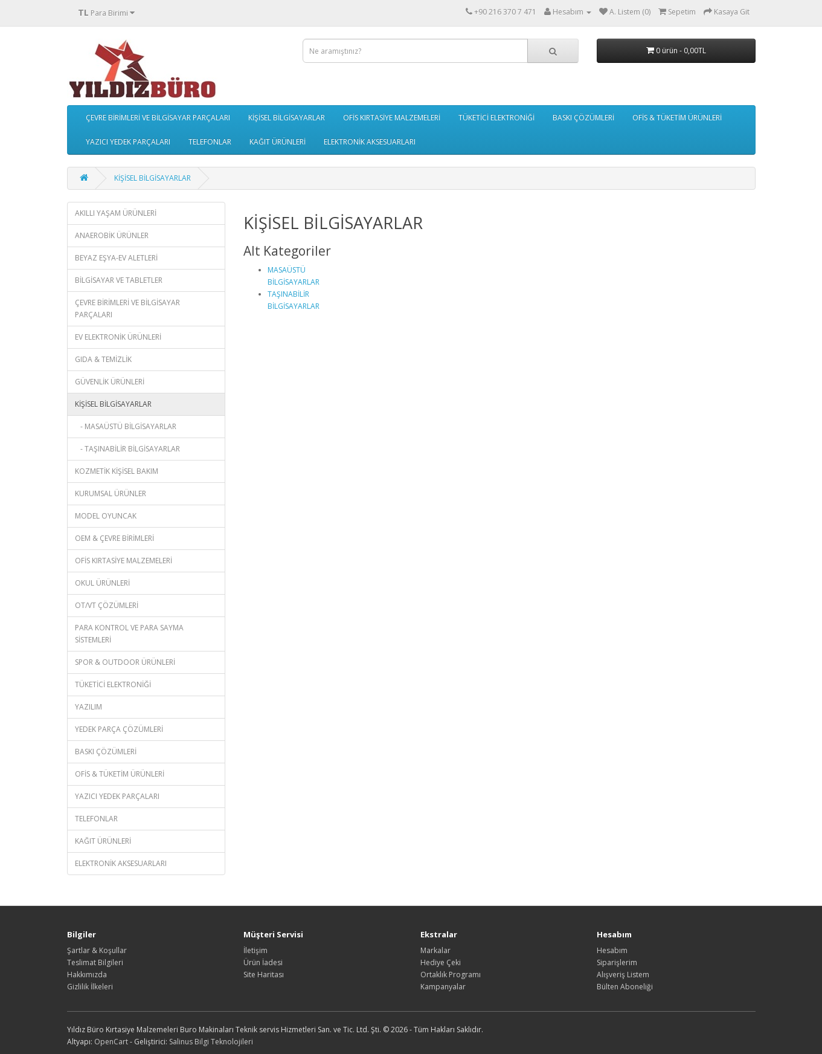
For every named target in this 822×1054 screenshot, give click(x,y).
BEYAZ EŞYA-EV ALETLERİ (116, 258)
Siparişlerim (617, 962)
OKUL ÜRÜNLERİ (102, 583)
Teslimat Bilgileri (95, 962)
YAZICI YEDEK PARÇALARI (128, 142)
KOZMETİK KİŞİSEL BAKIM (116, 471)
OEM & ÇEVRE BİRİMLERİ (114, 538)
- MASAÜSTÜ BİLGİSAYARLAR (125, 426)
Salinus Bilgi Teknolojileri (211, 1041)
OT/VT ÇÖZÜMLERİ (106, 605)
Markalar (435, 950)
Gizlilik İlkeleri (90, 986)
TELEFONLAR (209, 142)
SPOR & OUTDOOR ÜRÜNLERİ (125, 662)
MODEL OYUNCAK (105, 516)
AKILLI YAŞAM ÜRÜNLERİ (115, 213)
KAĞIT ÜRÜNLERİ (277, 142)
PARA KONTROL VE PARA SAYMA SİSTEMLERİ (129, 633)
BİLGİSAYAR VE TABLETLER (118, 280)
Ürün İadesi (263, 962)
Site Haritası (263, 974)
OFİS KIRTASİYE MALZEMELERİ (391, 117)
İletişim (255, 950)
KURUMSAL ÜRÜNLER (110, 493)
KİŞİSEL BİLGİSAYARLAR (286, 117)
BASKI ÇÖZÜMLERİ (583, 117)
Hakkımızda (87, 974)
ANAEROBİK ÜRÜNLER (112, 235)
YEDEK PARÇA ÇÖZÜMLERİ (119, 729)
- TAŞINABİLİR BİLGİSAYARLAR (127, 449)
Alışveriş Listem (623, 974)
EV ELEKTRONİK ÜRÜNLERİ (118, 337)
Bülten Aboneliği (625, 986)
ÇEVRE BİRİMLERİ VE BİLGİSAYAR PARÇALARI (158, 117)
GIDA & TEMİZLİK (103, 359)
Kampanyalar (443, 986)
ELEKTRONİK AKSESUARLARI (370, 142)
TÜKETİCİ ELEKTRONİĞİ (496, 117)
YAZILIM (88, 707)
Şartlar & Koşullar (97, 950)
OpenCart (111, 1041)
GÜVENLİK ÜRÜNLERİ (109, 382)
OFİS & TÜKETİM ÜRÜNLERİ (677, 117)
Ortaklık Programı (450, 974)
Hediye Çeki (440, 962)
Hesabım (612, 950)
